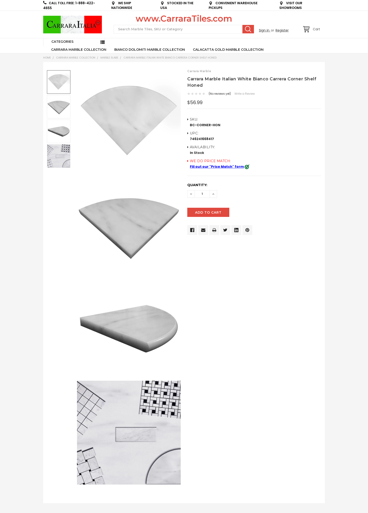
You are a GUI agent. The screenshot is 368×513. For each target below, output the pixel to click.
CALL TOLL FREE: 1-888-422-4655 (69, 5)
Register (282, 30)
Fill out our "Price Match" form (217, 166)
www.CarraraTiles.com (184, 18)
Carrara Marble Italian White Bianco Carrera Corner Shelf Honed (170, 57)
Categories (62, 41)
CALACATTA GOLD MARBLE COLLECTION (228, 49)
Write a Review (244, 94)
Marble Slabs (109, 57)
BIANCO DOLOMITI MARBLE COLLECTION (149, 49)
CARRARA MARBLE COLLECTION (78, 49)
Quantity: (197, 185)
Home (47, 57)
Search (248, 29)
